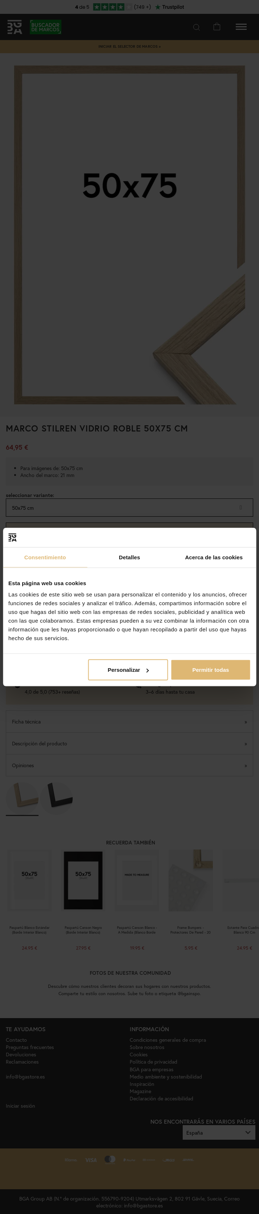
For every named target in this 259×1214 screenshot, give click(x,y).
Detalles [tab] (129, 557)
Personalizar (128, 670)
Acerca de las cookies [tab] (214, 557)
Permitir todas (211, 670)
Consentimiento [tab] (45, 557)
